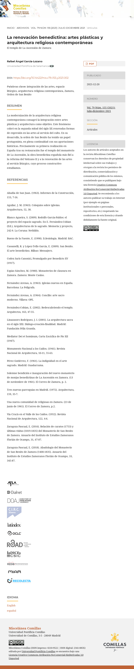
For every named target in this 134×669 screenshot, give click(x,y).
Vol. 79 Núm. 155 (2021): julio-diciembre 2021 (58, 27)
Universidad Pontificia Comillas (38, 651)
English (11, 605)
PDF (91, 63)
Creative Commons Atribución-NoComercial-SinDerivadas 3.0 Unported (103, 189)
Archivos (23, 27)
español (11, 610)
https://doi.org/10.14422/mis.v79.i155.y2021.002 (41, 77)
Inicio (10, 27)
